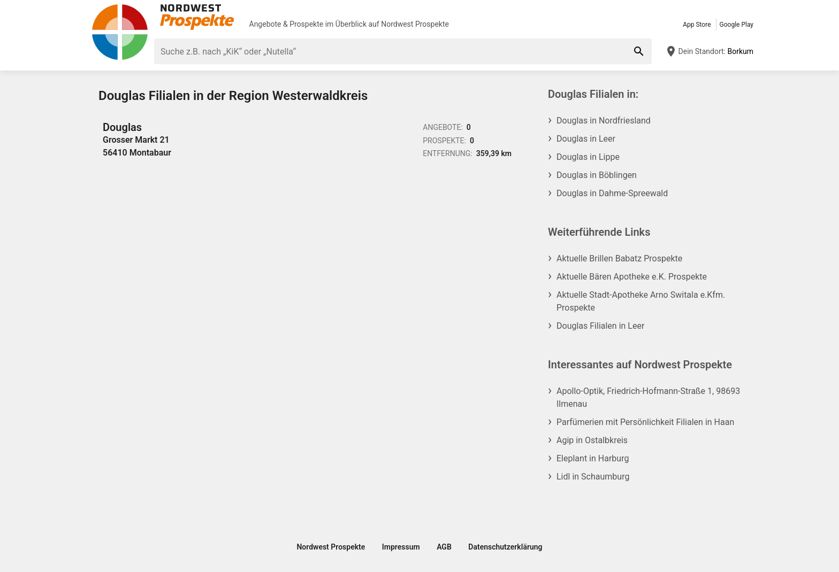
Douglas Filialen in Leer (600, 326)
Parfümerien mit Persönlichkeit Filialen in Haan (645, 422)
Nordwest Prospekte (415, 24)
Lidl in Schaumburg (592, 476)
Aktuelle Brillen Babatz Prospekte (619, 258)
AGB (444, 547)
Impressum (401, 547)
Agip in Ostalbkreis (592, 440)
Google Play (736, 24)
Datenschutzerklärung (505, 547)
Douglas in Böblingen (596, 175)
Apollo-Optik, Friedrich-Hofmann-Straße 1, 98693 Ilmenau (648, 397)
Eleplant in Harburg (592, 458)
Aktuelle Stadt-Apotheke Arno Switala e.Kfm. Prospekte (640, 301)
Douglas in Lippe (588, 157)
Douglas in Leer (585, 139)
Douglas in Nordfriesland (603, 120)
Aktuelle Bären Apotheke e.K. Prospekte (631, 277)
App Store (697, 24)
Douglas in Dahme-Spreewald (612, 193)
